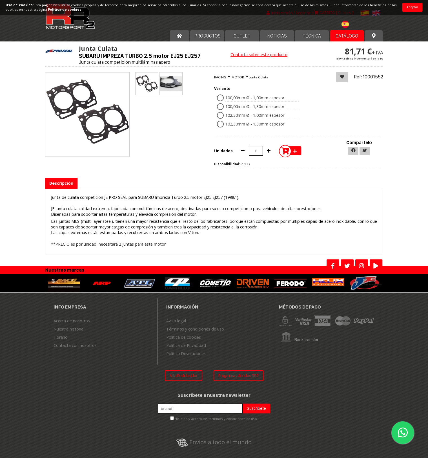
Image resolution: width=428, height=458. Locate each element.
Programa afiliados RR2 (238, 375)
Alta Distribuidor (184, 375)
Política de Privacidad (186, 345)
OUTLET (242, 36)
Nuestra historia (68, 329)
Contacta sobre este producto (258, 54)
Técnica (312, 36)
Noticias (277, 36)
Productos (207, 36)
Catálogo (347, 36)
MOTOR (238, 77)
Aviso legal (176, 320)
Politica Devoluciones (186, 353)
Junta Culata (258, 77)
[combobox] (354, 25)
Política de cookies (183, 337)
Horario (61, 337)
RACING (220, 77)
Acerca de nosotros (72, 320)
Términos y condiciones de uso (195, 329)
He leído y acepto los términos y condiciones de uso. (216, 419)
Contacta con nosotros (75, 345)
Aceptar (412, 7)
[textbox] (354, 24)
